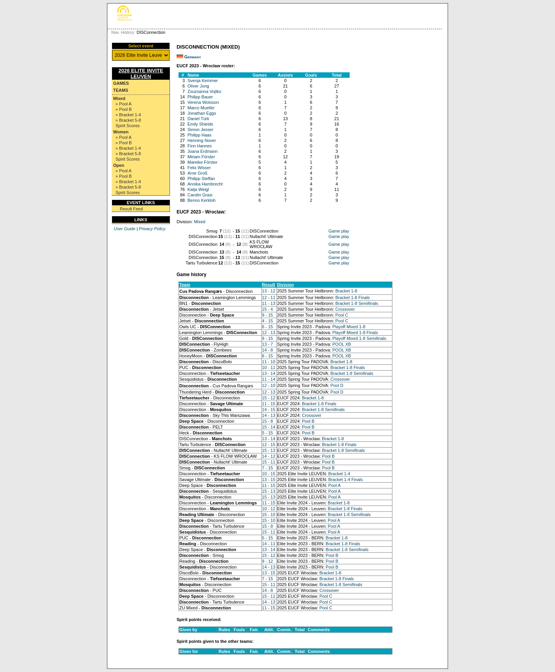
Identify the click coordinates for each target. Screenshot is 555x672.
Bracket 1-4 (339, 473)
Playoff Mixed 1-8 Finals (355, 332)
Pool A (334, 485)
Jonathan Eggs (201, 113)
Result (268, 284)
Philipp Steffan (201, 178)
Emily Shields (200, 124)
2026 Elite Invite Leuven (141, 73)
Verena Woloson (203, 102)
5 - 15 (267, 432)
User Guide (124, 228)
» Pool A (123, 104)
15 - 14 (268, 427)
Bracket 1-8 (346, 291)
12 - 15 (268, 444)
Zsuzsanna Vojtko (204, 91)
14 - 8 (267, 350)
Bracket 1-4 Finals (345, 479)
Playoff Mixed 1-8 (348, 326)
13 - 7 (267, 344)
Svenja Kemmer (202, 80)
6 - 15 (267, 326)
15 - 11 (268, 462)
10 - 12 (268, 508)
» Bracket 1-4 (128, 114)
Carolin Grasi (199, 194)
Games (121, 83)
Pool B (308, 421)
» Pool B (124, 109)
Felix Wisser (199, 167)
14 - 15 (268, 409)
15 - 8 (267, 421)
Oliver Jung (198, 86)
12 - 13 (268, 332)
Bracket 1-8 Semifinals (356, 303)
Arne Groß (197, 173)
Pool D (337, 385)
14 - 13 (268, 415)
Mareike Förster (202, 162)
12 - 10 (268, 385)
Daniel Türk (198, 118)
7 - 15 (267, 468)
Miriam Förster (201, 156)
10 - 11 (268, 367)
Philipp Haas (199, 135)
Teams (120, 90)
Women (121, 132)
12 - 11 (268, 297)
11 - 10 (268, 361)
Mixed (119, 98)
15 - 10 (268, 514)
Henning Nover (201, 140)
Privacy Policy (152, 228)
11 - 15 (268, 403)
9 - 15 (267, 315)
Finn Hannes (199, 146)
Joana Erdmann (202, 151)
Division (285, 284)
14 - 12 (268, 456)
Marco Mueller (201, 107)
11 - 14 (268, 379)
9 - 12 (267, 561)
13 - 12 (268, 291)
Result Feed (131, 208)
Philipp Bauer (200, 96)
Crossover (345, 309)
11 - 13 (268, 303)
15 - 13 (268, 450)
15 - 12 (268, 398)
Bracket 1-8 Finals (352, 297)
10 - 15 (268, 473)
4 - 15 (267, 320)
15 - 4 (267, 309)
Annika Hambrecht (205, 184)
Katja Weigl (198, 189)
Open (118, 165)
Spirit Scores (128, 125)
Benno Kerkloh (201, 200)
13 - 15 (268, 479)
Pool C (341, 315)
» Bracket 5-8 (128, 120)
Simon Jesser (200, 129)
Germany (192, 56)
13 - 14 (268, 373)
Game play (338, 231)
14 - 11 (268, 543)
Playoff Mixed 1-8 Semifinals (359, 338)
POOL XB (341, 344)
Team (184, 284)
